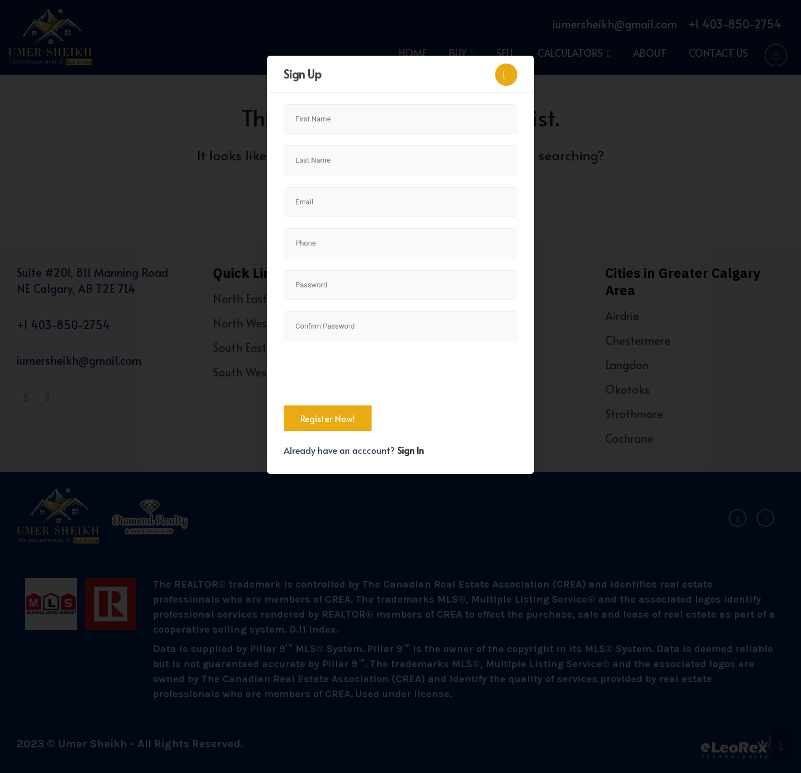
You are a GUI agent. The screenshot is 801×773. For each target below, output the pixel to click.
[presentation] (368, 375)
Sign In (410, 450)
